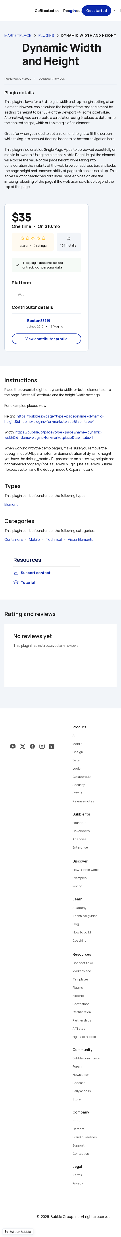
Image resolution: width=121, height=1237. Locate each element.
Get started (96, 10)
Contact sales (47, 10)
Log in (70, 10)
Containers (13, 539)
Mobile (34, 539)
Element (11, 504)
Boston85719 (38, 320)
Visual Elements (80, 539)
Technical (54, 539)
